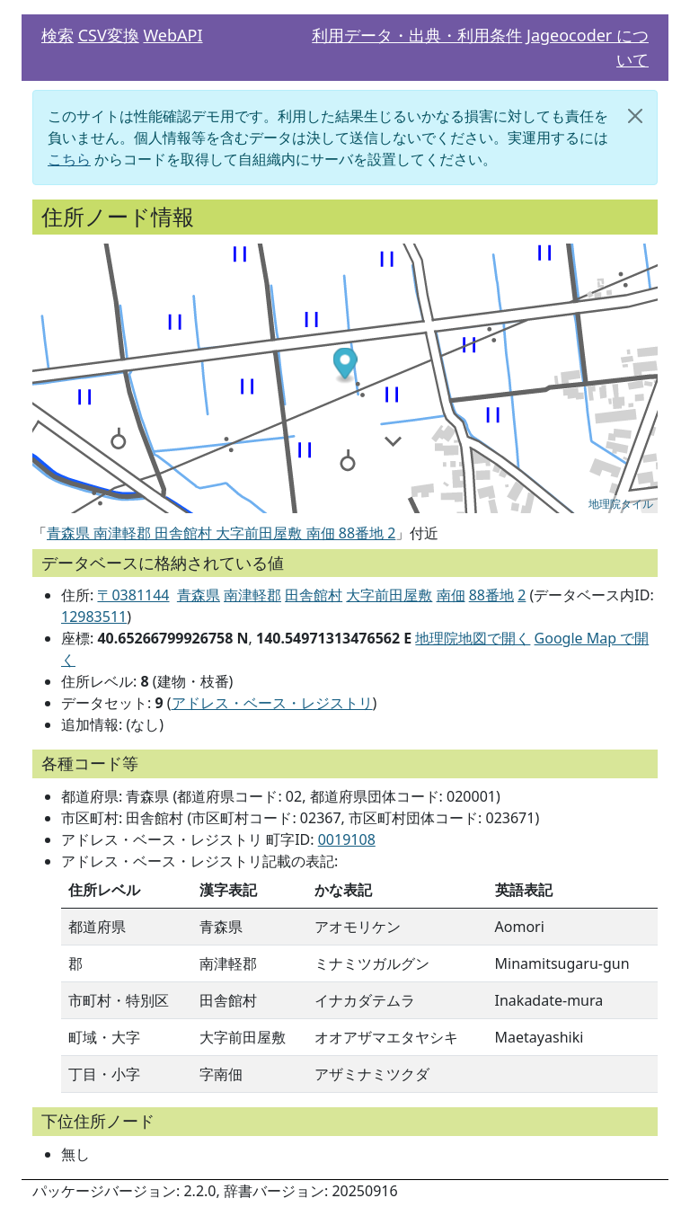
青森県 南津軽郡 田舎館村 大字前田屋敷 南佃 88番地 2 (221, 533)
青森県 (198, 595)
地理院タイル (620, 504)
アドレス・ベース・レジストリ (272, 703)
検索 (57, 35)
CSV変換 (108, 35)
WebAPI (172, 35)
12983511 (94, 616)
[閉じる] (635, 116)
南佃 (451, 595)
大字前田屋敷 (389, 595)
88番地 (491, 595)
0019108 (347, 839)
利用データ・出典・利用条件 (417, 35)
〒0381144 (133, 595)
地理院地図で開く (472, 638)
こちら (69, 159)
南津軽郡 (252, 595)
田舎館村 (313, 595)
